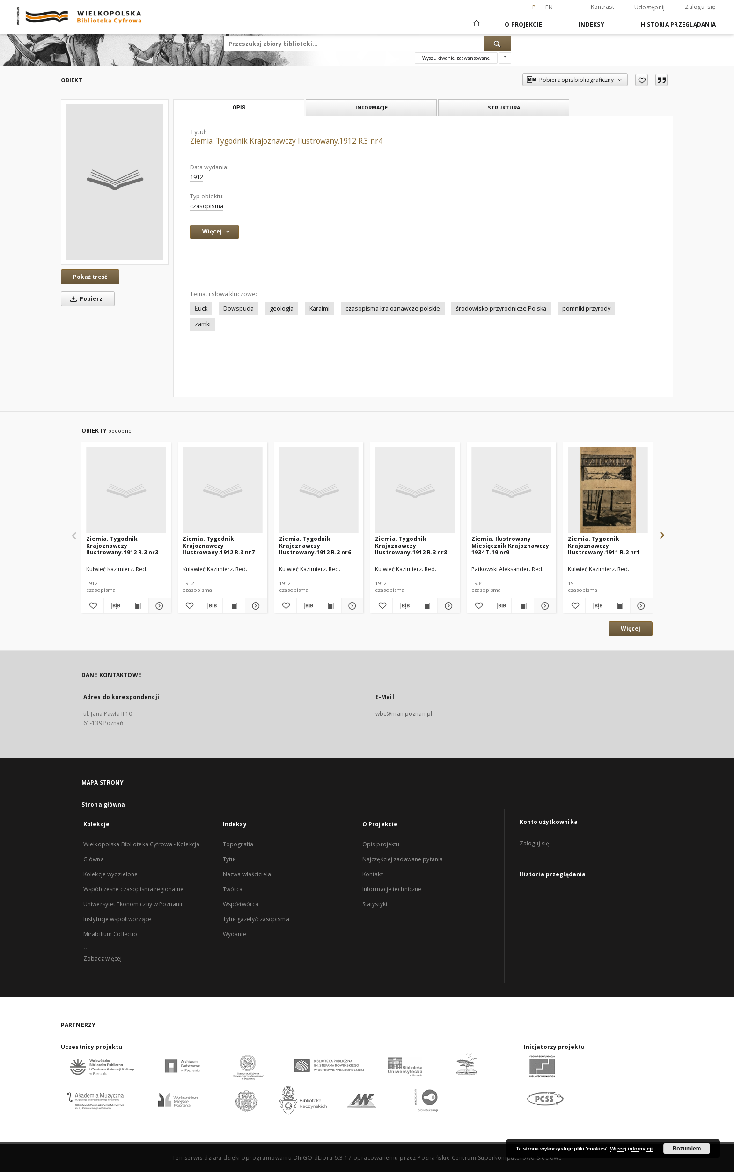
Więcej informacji (631, 1148)
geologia (282, 309)
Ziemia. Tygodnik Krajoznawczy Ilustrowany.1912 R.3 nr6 (315, 545)
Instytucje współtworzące (117, 919)
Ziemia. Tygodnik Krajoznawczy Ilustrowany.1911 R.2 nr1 (604, 545)
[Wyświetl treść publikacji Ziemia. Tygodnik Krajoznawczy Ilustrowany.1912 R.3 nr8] (426, 606)
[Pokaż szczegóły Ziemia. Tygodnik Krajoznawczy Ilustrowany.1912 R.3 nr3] (158, 606)
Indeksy (591, 25)
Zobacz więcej (102, 958)
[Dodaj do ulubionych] (641, 80)
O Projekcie (523, 25)
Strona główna (103, 804)
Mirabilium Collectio (110, 934)
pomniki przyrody (586, 309)
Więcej (630, 629)
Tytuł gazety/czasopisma (256, 919)
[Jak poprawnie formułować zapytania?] (505, 58)
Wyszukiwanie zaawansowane (456, 58)
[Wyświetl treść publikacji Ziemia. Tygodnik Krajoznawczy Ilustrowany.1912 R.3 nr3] (137, 606)
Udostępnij (649, 7)
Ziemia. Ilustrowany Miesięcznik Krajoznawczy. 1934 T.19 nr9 (511, 545)
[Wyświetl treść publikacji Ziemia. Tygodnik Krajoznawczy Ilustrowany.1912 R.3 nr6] (330, 606)
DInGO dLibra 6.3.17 (323, 1158)
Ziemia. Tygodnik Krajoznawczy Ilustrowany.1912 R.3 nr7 (219, 545)
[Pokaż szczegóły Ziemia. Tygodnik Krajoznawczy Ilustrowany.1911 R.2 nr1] (640, 606)
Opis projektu (381, 844)
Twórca (233, 889)
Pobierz (85, 298)
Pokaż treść (90, 277)
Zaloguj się (700, 7)
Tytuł (229, 859)
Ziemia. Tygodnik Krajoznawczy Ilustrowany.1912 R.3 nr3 (122, 545)
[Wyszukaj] (497, 43)
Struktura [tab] (504, 107)
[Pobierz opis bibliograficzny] (115, 606)
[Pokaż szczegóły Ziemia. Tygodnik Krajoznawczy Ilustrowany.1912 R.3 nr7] (255, 606)
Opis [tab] (239, 107)
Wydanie (234, 934)
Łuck (201, 309)
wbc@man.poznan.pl (403, 714)
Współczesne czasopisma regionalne (133, 889)
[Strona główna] (475, 24)
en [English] (549, 7)
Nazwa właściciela (247, 874)
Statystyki (374, 904)
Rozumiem (687, 1148)
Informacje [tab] (371, 107)
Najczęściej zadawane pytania (402, 859)
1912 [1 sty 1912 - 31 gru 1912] (196, 177)
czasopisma (206, 206)
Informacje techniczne (392, 889)
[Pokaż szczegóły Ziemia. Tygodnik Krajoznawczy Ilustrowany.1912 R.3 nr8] (447, 606)
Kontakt (372, 874)
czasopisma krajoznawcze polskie (392, 309)
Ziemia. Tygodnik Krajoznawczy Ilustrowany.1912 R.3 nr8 (411, 545)
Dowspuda (238, 309)
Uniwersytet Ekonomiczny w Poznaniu (133, 904)
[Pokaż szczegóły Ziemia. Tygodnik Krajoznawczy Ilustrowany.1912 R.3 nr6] (351, 606)
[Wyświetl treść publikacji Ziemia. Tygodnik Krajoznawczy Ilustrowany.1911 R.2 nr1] (619, 606)
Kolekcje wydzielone (110, 874)
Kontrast (602, 7)
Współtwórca (240, 904)
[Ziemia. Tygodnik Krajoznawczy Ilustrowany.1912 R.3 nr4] (114, 182)
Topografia (238, 844)
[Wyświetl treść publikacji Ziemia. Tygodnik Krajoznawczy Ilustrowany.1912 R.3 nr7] (234, 606)
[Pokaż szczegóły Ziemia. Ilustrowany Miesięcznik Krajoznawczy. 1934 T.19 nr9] (544, 606)
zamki (203, 324)
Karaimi (319, 309)
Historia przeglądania (678, 25)
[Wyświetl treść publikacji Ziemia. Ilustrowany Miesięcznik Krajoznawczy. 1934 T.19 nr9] (523, 606)
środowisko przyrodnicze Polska (501, 309)
